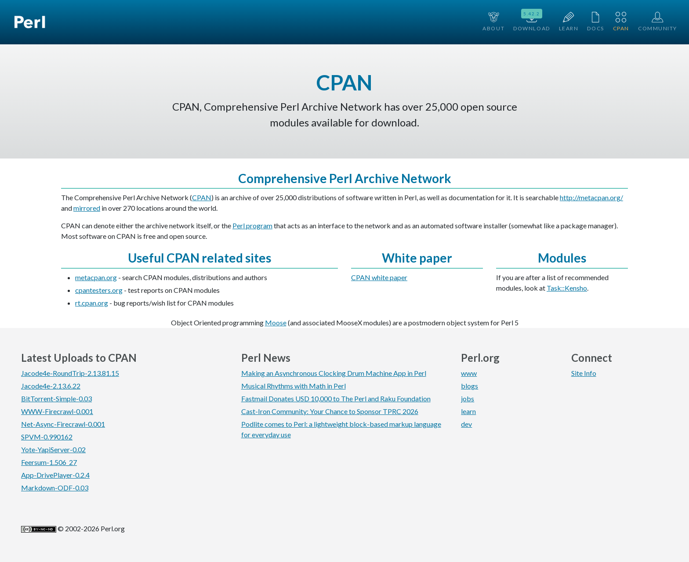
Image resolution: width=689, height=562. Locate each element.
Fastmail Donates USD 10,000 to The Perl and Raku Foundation (336, 398)
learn (468, 411)
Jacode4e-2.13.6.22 (50, 386)
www (469, 373)
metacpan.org (96, 277)
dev (466, 424)
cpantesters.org (99, 290)
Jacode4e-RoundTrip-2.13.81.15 (70, 373)
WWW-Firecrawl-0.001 (57, 411)
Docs (595, 22)
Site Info (583, 373)
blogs (469, 386)
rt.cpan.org (91, 303)
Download (531, 21)
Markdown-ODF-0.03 (54, 487)
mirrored (86, 208)
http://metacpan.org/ (591, 197)
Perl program (252, 225)
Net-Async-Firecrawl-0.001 (63, 424)
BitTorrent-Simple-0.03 (56, 398)
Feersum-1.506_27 (49, 462)
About (493, 22)
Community (657, 22)
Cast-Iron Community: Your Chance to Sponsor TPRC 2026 (329, 411)
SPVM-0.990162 (47, 436)
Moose (275, 322)
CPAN (621, 22)
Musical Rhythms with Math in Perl (293, 386)
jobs (467, 398)
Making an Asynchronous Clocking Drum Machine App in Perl (333, 373)
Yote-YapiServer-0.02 (53, 449)
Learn (569, 22)
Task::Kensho (567, 288)
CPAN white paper (379, 277)
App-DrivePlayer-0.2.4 (55, 475)
